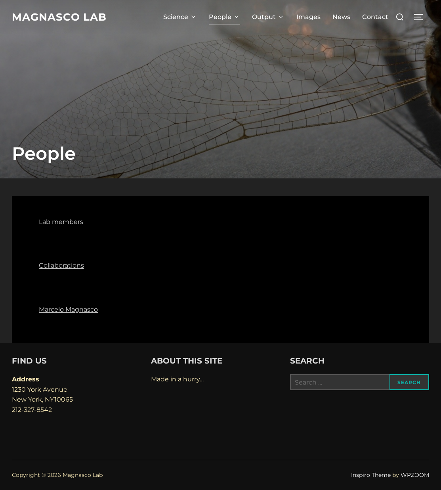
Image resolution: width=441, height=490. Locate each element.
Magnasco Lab (59, 17)
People (224, 17)
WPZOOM (415, 475)
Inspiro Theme (371, 475)
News (341, 17)
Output (268, 17)
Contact (375, 17)
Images (308, 17)
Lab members (61, 222)
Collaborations (61, 265)
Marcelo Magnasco (68, 309)
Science (180, 17)
